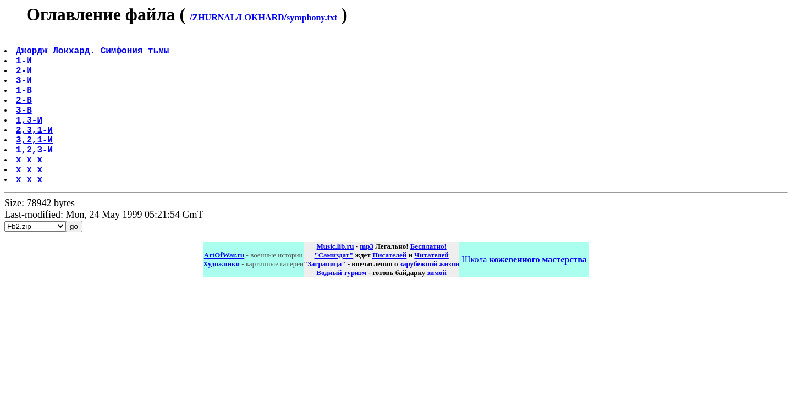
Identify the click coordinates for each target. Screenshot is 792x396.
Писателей (389, 288)
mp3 (366, 279)
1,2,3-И (35, 175)
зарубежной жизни (430, 297)
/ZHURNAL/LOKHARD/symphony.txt (263, 17)
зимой (437, 305)
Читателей (431, 288)
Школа (523, 292)
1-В (25, 103)
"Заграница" (324, 297)
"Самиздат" (333, 288)
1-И (25, 67)
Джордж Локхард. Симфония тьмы (93, 54)
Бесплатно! (428, 279)
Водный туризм (341, 305)
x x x (30, 188)
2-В (25, 115)
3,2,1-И (35, 163)
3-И (25, 91)
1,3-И (30, 139)
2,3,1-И (35, 151)
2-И (25, 79)
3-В (25, 127)
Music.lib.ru (335, 279)
